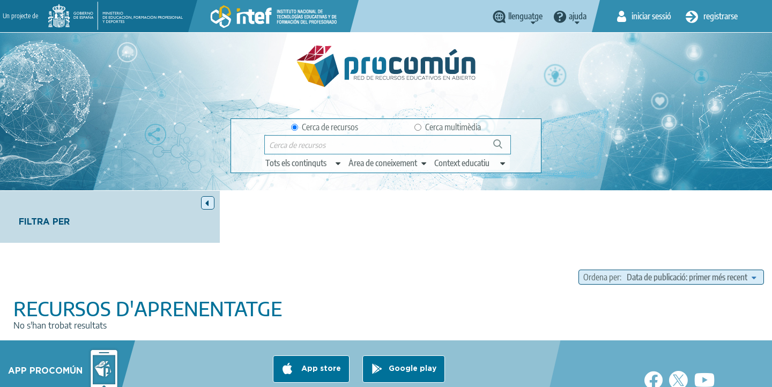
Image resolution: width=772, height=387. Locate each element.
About (179, 374)
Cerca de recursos (324, 127)
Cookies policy (366, 374)
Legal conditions (232, 374)
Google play (412, 332)
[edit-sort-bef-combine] (691, 225)
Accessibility (424, 374)
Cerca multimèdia (447, 127)
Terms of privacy (301, 374)
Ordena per (601, 225)
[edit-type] (303, 163)
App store (320, 332)
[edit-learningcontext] (470, 163)
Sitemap (473, 374)
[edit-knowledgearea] (388, 163)
